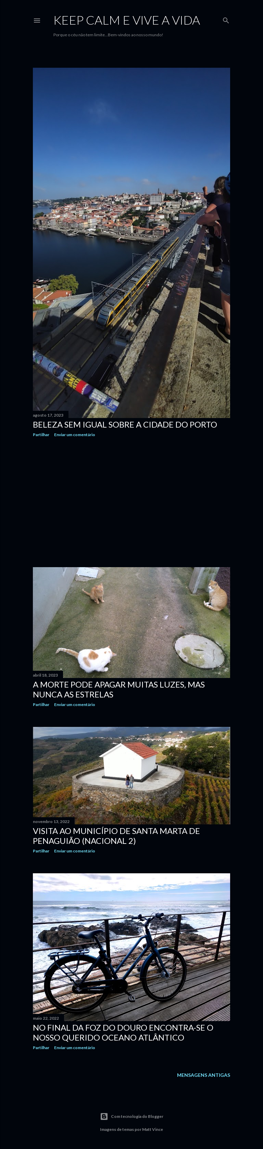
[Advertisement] (131, 502)
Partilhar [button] (41, 434)
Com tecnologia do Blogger (131, 1116)
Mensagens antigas (203, 1075)
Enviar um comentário (74, 434)
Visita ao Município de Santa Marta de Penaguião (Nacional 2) (116, 836)
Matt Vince (152, 1129)
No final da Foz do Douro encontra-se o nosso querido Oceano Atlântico (123, 1032)
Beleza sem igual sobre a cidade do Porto (125, 424)
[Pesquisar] (226, 19)
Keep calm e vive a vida (126, 19)
